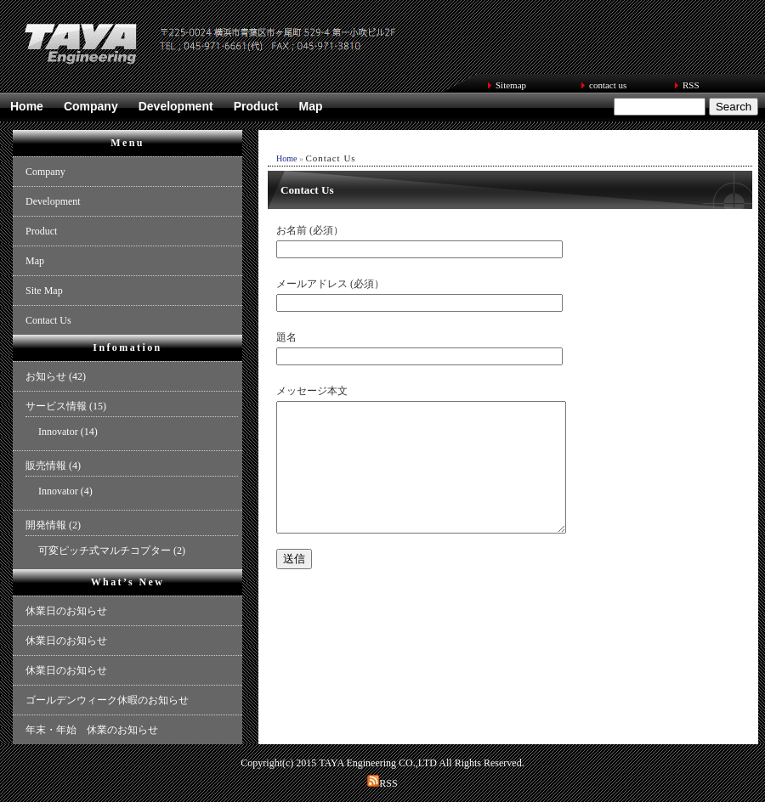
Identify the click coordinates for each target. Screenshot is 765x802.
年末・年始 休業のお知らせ (92, 730)
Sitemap (511, 85)
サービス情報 (56, 406)
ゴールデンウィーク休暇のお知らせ (107, 700)
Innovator (58, 432)
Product (256, 106)
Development (176, 106)
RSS (691, 85)
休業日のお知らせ (66, 611)
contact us (607, 85)
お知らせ (46, 376)
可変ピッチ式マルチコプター (104, 550)
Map (311, 106)
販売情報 (46, 466)
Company (91, 106)
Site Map (44, 291)
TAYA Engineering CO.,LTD (378, 763)
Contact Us (48, 320)
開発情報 (46, 525)
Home (26, 106)
